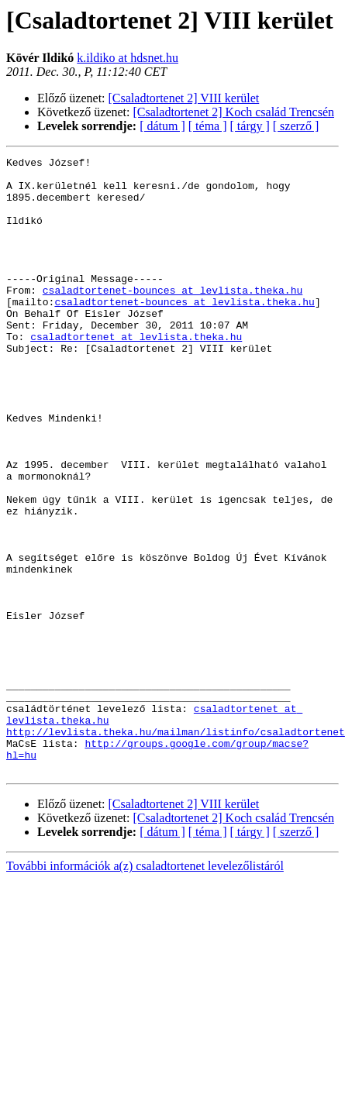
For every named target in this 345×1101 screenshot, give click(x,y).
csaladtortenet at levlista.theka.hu (136, 373)
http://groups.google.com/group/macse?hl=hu (212, 862)
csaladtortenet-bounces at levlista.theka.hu (172, 318)
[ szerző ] (296, 125)
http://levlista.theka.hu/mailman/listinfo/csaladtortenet (175, 848)
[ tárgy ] (250, 125)
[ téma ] (207, 125)
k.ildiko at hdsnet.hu (127, 57)
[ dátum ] (162, 125)
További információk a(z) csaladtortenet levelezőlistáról (145, 975)
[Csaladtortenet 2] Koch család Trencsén (233, 112)
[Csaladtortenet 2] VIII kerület (184, 98)
